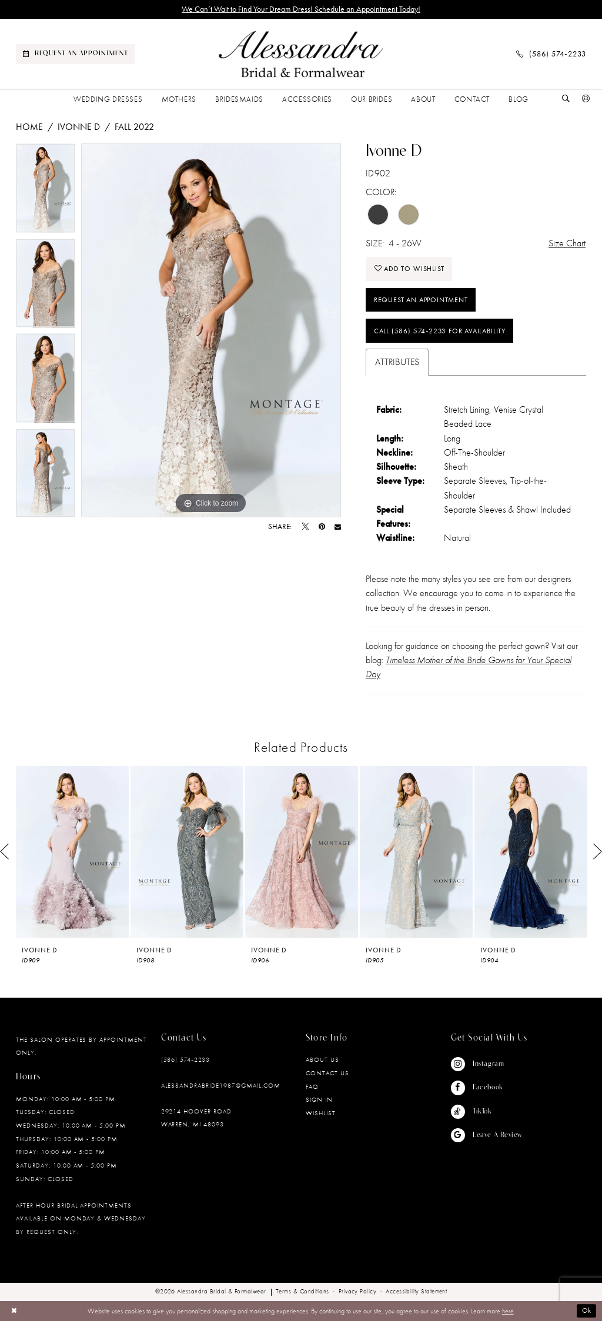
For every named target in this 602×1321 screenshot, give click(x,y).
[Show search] (566, 99)
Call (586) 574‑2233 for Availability (440, 331)
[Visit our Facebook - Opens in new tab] (486, 1088)
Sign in (319, 1099)
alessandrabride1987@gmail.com (220, 1085)
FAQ (312, 1086)
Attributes (397, 362)
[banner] (301, 54)
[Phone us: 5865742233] (551, 54)
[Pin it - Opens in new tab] (322, 527)
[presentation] (72, 852)
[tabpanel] (45, 191)
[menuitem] (75, 54)
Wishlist (321, 1113)
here (508, 1311)
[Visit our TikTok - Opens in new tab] (486, 1112)
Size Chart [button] (567, 243)
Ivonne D (79, 127)
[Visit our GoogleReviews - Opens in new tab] (486, 1135)
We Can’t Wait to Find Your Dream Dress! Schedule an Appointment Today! (301, 9)
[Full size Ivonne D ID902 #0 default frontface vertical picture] (211, 330)
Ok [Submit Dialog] (587, 1311)
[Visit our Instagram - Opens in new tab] (486, 1064)
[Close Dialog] (14, 1311)
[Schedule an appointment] (75, 54)
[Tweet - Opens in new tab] (305, 527)
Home (29, 127)
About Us (322, 1059)
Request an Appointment (421, 300)
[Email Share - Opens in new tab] (338, 527)
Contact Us (327, 1073)
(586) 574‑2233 (185, 1059)
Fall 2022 (134, 127)
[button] (586, 99)
